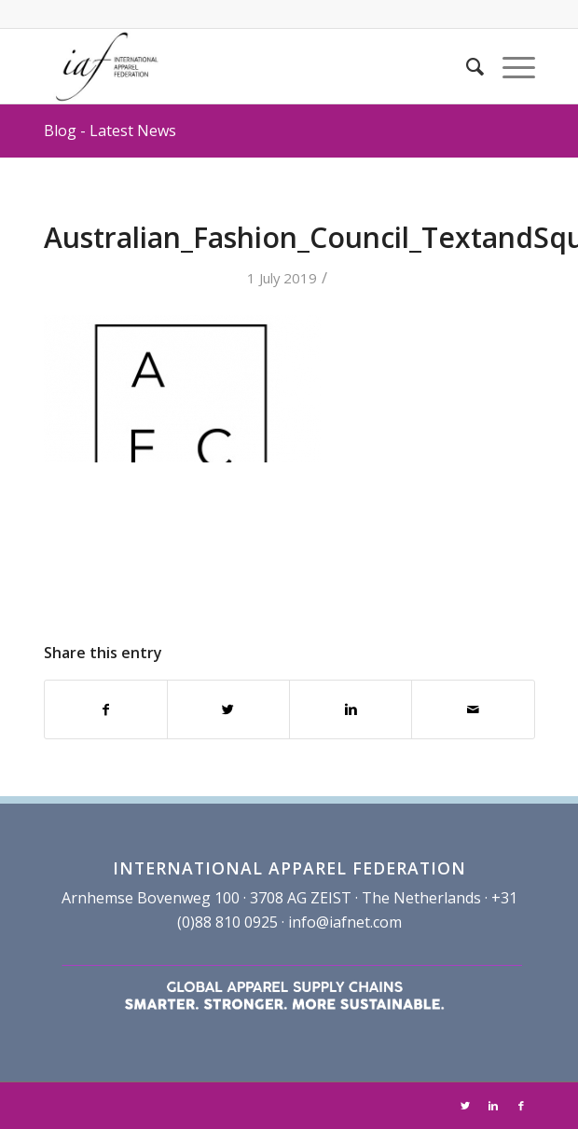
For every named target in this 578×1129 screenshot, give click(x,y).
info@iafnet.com (345, 922)
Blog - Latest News (110, 130)
